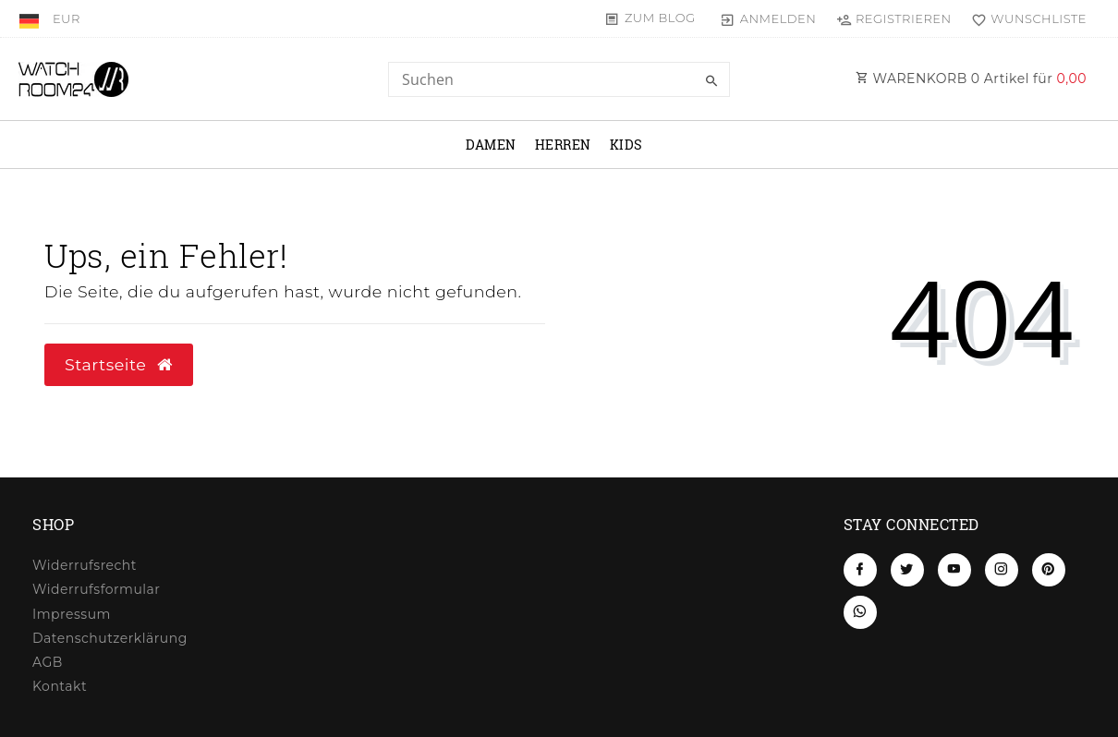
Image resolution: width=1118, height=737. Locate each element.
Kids (626, 144)
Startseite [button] (119, 364)
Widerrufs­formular (96, 589)
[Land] (30, 18)
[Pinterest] (1048, 569)
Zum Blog (660, 17)
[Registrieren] (893, 18)
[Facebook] (860, 569)
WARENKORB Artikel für (971, 78)
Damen (491, 144)
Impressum (71, 614)
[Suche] (711, 81)
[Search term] (559, 79)
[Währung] (66, 18)
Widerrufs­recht (84, 565)
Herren (563, 144)
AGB (47, 662)
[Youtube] (954, 569)
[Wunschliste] (1025, 18)
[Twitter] (907, 569)
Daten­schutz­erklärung (110, 638)
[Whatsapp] (860, 612)
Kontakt (59, 686)
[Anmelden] (768, 18)
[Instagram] (1001, 569)
